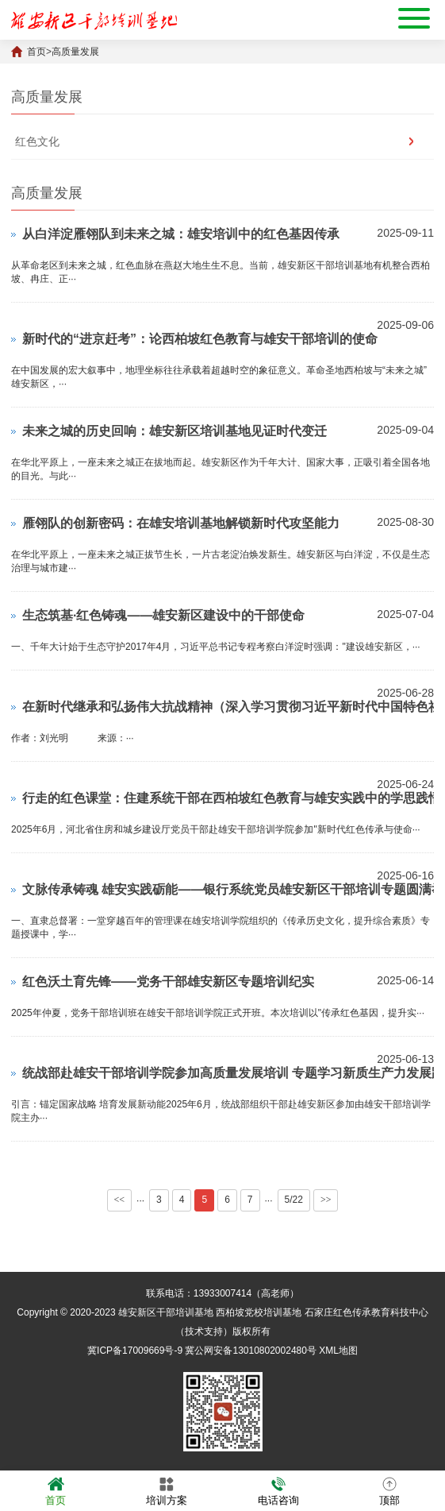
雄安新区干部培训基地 (165, 1312)
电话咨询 (278, 1490)
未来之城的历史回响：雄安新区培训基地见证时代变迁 (174, 431)
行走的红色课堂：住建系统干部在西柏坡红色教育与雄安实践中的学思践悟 (231, 798)
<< (119, 1199)
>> (326, 1199)
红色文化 (37, 141)
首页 (36, 51)
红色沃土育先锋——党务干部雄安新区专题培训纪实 (168, 981)
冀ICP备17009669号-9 (134, 1350)
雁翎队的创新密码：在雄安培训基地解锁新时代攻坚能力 (181, 523)
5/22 (294, 1199)
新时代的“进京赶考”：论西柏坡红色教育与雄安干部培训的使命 (200, 339)
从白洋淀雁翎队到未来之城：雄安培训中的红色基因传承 (181, 234)
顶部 (389, 1490)
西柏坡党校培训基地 (258, 1312)
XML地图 (338, 1350)
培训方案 (166, 1490)
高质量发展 (75, 51)
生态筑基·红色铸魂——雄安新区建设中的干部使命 (163, 615)
